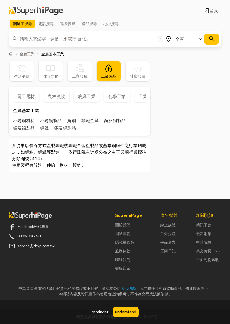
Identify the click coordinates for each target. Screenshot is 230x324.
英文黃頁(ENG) (208, 251)
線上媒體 (168, 225)
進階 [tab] (67, 24)
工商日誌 (168, 251)
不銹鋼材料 (24, 121)
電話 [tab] (46, 24)
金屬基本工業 (26, 111)
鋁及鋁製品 (24, 128)
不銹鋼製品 (51, 121)
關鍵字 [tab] (22, 24)
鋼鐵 (44, 128)
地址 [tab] (111, 24)
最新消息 (203, 233)
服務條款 (122, 251)
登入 (210, 11)
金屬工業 (27, 54)
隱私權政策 (124, 242)
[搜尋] (211, 39)
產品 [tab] (89, 24)
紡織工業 (86, 97)
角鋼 (71, 121)
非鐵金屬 (90, 121)
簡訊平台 (203, 225)
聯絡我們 (122, 259)
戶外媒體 (168, 233)
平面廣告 (168, 242)
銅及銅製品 (115, 121)
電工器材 (26, 97)
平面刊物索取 (207, 259)
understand (125, 312)
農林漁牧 (56, 97)
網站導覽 (122, 233)
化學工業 (117, 97)
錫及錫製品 (65, 128)
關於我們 (122, 225)
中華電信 (203, 242)
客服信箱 (128, 288)
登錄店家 (122, 268)
